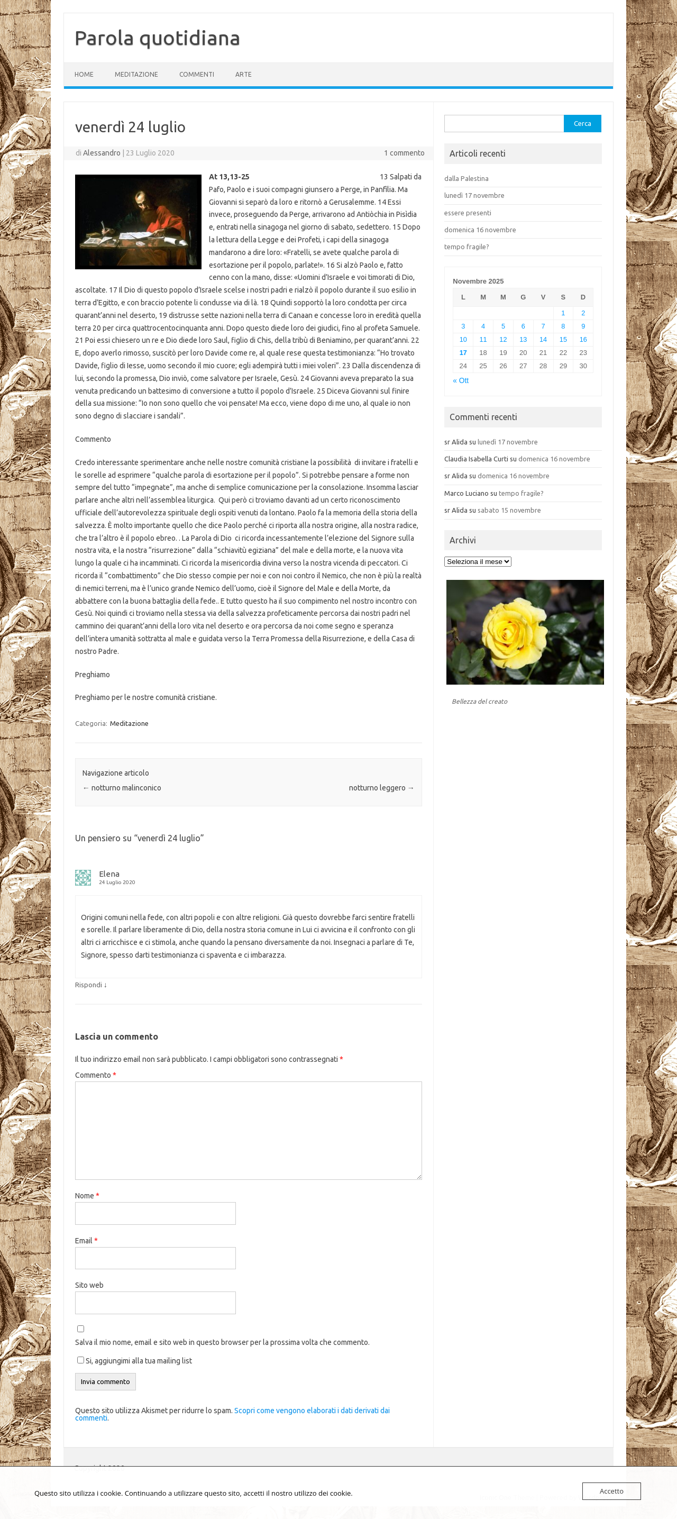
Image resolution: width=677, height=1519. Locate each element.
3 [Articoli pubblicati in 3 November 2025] (463, 326)
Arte (243, 74)
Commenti (196, 74)
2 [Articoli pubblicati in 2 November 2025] (583, 313)
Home (84, 74)
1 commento (404, 153)
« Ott (461, 381)
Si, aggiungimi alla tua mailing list (134, 1361)
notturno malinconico (122, 788)
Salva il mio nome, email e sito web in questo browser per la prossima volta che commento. (222, 1342)
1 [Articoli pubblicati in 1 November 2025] (563, 313)
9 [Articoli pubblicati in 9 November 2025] (583, 326)
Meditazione (136, 74)
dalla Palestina (466, 178)
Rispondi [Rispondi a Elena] (88, 984)
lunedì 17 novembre (474, 195)
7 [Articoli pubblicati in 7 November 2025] (543, 326)
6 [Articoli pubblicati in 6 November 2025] (523, 326)
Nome (87, 1195)
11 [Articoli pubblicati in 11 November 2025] (483, 339)
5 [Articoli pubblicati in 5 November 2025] (503, 326)
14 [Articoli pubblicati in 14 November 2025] (543, 339)
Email (86, 1240)
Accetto (612, 1491)
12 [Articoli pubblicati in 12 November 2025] (503, 339)
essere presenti (467, 212)
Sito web (89, 1285)
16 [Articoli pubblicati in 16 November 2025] (583, 339)
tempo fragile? (466, 246)
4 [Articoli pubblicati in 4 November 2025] (483, 326)
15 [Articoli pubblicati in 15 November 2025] (563, 339)
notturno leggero (382, 788)
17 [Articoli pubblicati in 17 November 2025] (463, 353)
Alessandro (102, 153)
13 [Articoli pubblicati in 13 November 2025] (523, 339)
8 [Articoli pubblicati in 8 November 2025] (563, 326)
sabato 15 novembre (509, 510)
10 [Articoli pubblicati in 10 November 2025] (463, 339)
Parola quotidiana (158, 37)
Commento (95, 1075)
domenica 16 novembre (480, 229)
